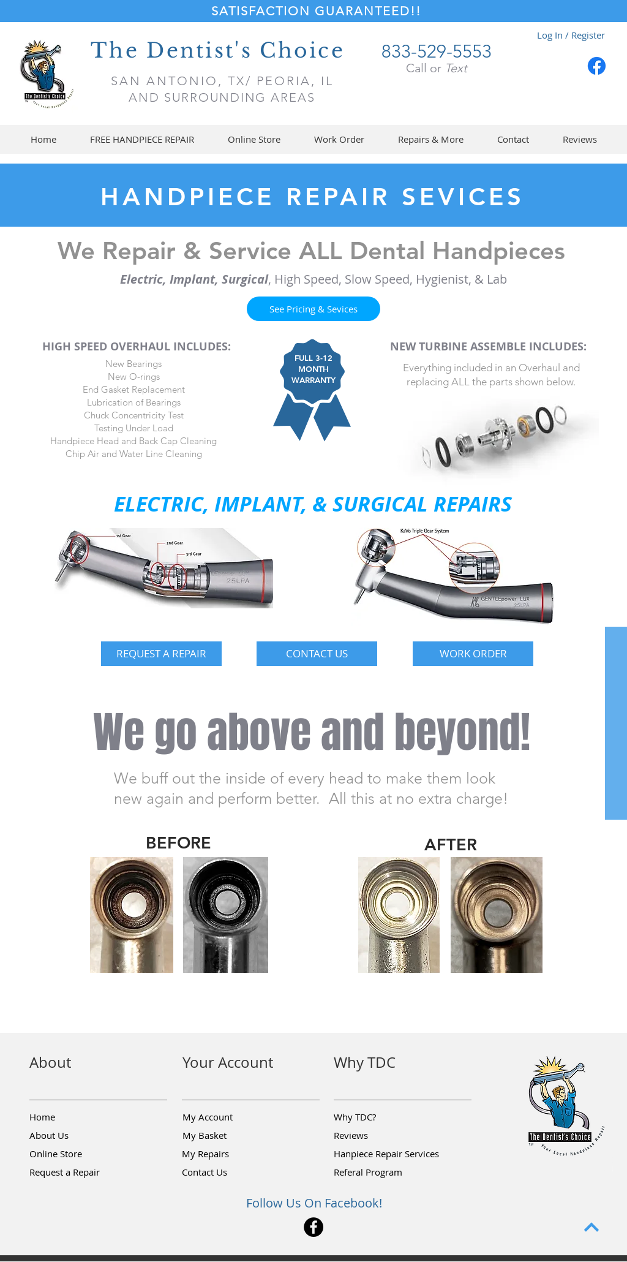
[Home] (72, 1117)
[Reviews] (377, 1135)
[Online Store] (72, 1153)
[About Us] (72, 1135)
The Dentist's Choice (218, 50)
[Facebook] (597, 66)
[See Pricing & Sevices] (313, 309)
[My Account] (225, 1117)
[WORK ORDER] (473, 653)
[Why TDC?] (377, 1117)
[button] (254, 139)
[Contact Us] (225, 1172)
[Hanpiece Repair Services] (387, 1153)
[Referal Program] (387, 1172)
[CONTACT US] (317, 653)
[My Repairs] (225, 1153)
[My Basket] (225, 1135)
